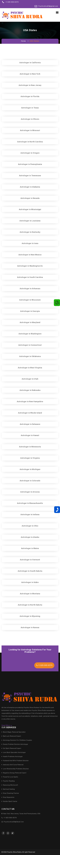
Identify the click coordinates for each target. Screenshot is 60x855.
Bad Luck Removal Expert (11, 736)
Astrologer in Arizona (30, 492)
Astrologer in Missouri (30, 130)
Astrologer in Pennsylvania (30, 164)
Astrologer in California (30, 62)
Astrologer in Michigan (30, 469)
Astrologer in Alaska (30, 537)
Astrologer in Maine (30, 548)
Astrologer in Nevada (30, 198)
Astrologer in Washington (30, 334)
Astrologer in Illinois (30, 119)
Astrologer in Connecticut (30, 345)
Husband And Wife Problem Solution (15, 760)
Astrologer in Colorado (30, 481)
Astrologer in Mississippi (30, 209)
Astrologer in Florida (30, 96)
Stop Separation (8, 797)
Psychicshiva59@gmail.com (13, 822)
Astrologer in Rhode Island (30, 413)
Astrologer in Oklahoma (30, 356)
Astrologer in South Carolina (30, 277)
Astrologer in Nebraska (30, 390)
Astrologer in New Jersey (30, 85)
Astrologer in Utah (30, 379)
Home (23, 41)
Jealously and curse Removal (13, 764)
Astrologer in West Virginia (30, 368)
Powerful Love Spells (10, 777)
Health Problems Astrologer (12, 756)
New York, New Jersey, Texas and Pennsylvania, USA (21, 813)
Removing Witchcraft (10, 785)
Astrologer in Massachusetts (30, 503)
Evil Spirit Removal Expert (11, 748)
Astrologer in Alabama (30, 187)
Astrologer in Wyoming (30, 616)
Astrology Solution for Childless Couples (17, 740)
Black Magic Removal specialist (14, 732)
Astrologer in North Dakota (30, 605)
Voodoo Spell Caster (9, 801)
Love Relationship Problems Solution (15, 769)
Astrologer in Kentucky (30, 232)
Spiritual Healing (8, 789)
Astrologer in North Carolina (30, 142)
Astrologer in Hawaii (30, 435)
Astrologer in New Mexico (30, 255)
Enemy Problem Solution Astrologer (15, 744)
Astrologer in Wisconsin (30, 300)
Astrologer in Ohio (30, 526)
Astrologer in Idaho (30, 582)
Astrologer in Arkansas (30, 288)
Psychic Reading (8, 781)
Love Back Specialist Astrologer (14, 752)
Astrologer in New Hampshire (30, 401)
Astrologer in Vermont (30, 560)
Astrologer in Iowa (30, 243)
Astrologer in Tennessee (30, 175)
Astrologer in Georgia (30, 311)
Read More (7, 725)
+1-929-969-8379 (44, 665)
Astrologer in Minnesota (30, 447)
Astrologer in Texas (30, 108)
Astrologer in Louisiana (30, 221)
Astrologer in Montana (30, 594)
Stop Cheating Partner (10, 793)
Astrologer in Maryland (30, 322)
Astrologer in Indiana (30, 514)
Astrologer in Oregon (30, 153)
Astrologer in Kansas (30, 627)
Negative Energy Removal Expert (14, 773)
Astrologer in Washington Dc (30, 266)
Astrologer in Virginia (30, 458)
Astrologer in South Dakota (30, 571)
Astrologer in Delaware (30, 424)
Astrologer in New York (30, 74)
